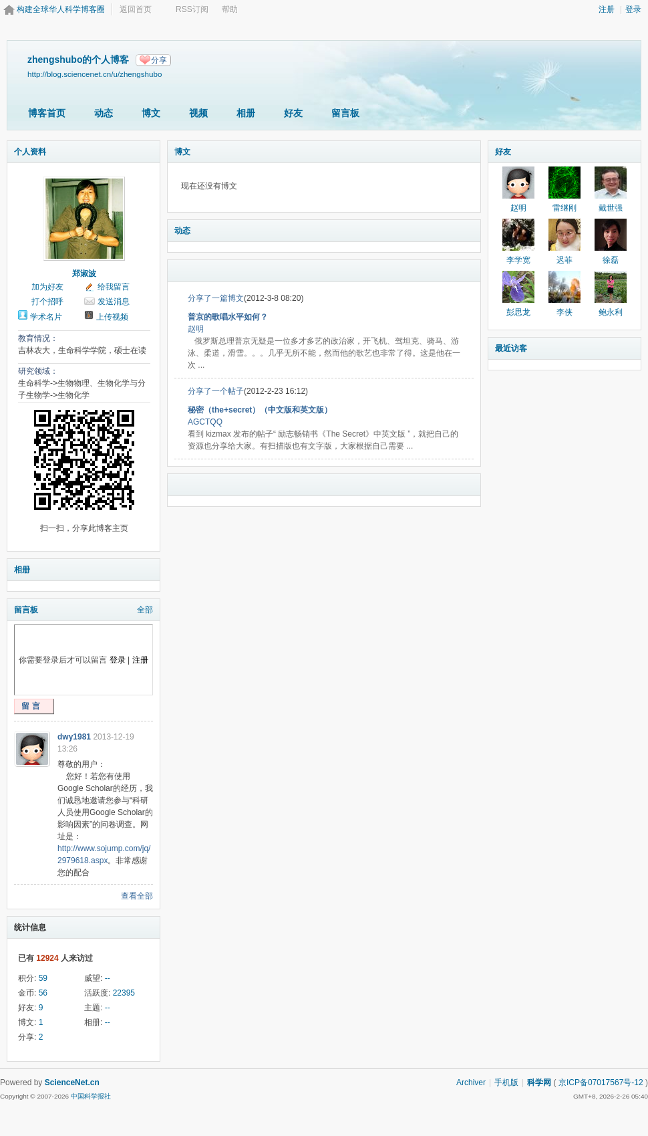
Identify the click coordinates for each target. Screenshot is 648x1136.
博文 (151, 113)
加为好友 (47, 287)
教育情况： (38, 338)
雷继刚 (564, 208)
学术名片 (46, 317)
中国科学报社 (91, 1096)
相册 (245, 113)
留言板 (345, 113)
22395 (124, 993)
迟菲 (564, 260)
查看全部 (137, 896)
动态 (103, 113)
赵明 (196, 329)
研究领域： (38, 371)
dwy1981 (74, 737)
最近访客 (511, 348)
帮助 (230, 9)
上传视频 (112, 317)
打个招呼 (47, 301)
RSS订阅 (192, 9)
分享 (159, 60)
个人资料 (30, 151)
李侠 (564, 312)
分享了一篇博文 (216, 298)
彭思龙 (518, 312)
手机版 (506, 1082)
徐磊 (611, 260)
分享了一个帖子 (216, 391)
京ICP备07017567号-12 (600, 1082)
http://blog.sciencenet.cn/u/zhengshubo (94, 74)
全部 (145, 609)
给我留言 (114, 287)
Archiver (471, 1082)
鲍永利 (611, 312)
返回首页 (136, 9)
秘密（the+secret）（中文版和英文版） (260, 410)
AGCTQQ (205, 422)
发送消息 (114, 301)
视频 (198, 113)
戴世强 (611, 208)
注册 (607, 9)
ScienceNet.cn (72, 1082)
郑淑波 (84, 273)
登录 (633, 9)
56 (43, 993)
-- (107, 978)
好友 (293, 113)
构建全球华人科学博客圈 (61, 9)
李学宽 (518, 260)
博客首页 (46, 113)
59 (43, 978)
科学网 (539, 1082)
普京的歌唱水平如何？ (228, 317)
